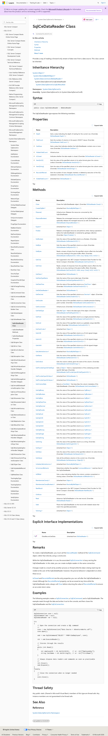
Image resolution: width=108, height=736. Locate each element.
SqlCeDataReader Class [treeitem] (18, 324)
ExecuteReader (72, 553)
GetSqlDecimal (40, 406)
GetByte (38, 245)
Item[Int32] (39, 160)
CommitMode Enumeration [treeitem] (15, 161)
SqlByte (86, 398)
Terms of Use (75, 735)
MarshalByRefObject (72, 208)
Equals (38, 227)
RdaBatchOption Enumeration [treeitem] (16, 229)
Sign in (103, 3)
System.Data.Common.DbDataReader (47, 79)
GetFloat (38, 317)
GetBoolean (39, 239)
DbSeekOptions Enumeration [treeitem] (16, 181)
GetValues (39, 458)
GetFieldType (40, 311)
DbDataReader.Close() (93, 204)
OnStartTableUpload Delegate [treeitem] (17, 212)
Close (37, 204)
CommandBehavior (84, 468)
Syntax (36, 45)
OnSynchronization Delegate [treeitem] (17, 219)
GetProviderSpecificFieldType (45, 368)
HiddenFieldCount (42, 152)
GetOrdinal (39, 362)
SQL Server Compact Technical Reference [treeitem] (15, 67)
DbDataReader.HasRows (68, 148)
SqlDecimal (87, 406)
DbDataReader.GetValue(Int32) (73, 454)
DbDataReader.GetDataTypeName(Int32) (69, 280)
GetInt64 (38, 345)
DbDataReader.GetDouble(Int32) (83, 303)
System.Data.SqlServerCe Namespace (50, 19)
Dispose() (39, 212)
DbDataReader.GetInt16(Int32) (73, 335)
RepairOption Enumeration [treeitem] (15, 242)
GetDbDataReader (41, 290)
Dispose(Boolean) (41, 218)
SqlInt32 (87, 422)
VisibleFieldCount (41, 179)
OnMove (38, 494)
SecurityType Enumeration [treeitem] (15, 275)
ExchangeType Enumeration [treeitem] (15, 193)
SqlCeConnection (76, 560)
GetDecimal (39, 294)
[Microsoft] (3, 2)
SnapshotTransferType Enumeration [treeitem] (18, 281)
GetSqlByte (39, 398)
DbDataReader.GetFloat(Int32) (82, 319)
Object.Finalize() (68, 235)
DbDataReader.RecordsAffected (74, 175)
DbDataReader (64, 179)
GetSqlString (40, 438)
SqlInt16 (86, 418)
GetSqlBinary (40, 390)
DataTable (66, 384)
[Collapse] (25, 18)
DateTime (87, 284)
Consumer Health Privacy (59, 735)
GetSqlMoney (40, 430)
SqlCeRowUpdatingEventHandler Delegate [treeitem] (18, 449)
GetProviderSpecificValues (44, 380)
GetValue (38, 452)
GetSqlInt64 (39, 426)
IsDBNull (38, 474)
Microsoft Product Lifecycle (59, 9)
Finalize (38, 231)
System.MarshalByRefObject (43, 76)
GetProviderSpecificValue (44, 376)
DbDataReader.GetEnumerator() (83, 307)
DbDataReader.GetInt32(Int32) (73, 341)
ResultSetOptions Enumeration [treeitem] (16, 254)
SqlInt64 (87, 426)
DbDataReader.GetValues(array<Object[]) (70, 460)
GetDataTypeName (42, 278)
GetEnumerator (41, 307)
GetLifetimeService (42, 351)
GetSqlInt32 (39, 422)
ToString (38, 511)
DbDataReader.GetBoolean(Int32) (67, 241)
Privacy (44, 735)
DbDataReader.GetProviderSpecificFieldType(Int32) (73, 372)
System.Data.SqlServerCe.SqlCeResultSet (50, 84)
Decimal (86, 294)
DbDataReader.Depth (57, 136)
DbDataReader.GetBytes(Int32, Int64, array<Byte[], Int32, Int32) (77, 256)
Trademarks (85, 735)
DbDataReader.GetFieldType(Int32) (67, 313)
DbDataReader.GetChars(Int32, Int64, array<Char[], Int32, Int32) (77, 270)
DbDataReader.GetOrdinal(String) (67, 364)
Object (68, 227)
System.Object (38, 73)
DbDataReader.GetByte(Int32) (66, 247)
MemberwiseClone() (42, 480)
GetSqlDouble (40, 410)
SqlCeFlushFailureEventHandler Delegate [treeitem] (18, 367)
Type (63, 311)
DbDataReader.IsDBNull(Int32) (83, 476)
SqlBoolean (87, 394)
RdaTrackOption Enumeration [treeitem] (16, 235)
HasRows (39, 146)
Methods (37, 50)
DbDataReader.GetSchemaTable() (85, 386)
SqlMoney (87, 430)
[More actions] (102, 19)
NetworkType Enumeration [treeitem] (15, 200)
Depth (38, 134)
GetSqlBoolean (40, 394)
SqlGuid (86, 414)
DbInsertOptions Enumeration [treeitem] (16, 168)
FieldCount (39, 140)
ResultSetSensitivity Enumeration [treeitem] (17, 261)
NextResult (39, 488)
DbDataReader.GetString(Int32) (66, 444)
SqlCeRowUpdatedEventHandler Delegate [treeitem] (18, 436)
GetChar (38, 260)
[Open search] (98, 3)
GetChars (39, 266)
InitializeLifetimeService (43, 464)
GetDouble (39, 300)
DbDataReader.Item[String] (65, 169)
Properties (37, 47)
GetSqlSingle (40, 434)
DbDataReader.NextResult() (83, 490)
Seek (37, 505)
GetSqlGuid (39, 414)
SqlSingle (87, 434)
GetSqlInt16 (39, 418)
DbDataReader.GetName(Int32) (66, 358)
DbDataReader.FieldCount (58, 142)
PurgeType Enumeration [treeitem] (18, 224)
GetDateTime (40, 284)
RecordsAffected (41, 173)
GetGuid (38, 323)
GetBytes (38, 251)
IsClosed (38, 156)
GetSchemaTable (41, 384)
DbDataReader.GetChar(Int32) (84, 262)
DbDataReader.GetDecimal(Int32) (67, 297)
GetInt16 (38, 333)
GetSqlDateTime (41, 402)
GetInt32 (38, 339)
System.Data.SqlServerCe (52, 89)
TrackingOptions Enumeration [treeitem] (16, 486)
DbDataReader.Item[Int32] (70, 162)
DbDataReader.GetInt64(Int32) (73, 347)
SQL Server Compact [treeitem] (11, 27)
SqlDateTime (88, 402)
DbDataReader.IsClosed (92, 156)
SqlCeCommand (94, 553)
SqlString (87, 438)
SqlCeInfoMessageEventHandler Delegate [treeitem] (18, 380)
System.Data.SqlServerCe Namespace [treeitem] (15, 147)
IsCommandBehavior (42, 468)
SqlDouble (87, 410)
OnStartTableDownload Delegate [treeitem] (18, 206)
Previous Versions (18, 735)
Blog (27, 735)
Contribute (36, 735)
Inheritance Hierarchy (41, 42)
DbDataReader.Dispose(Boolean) (67, 223)
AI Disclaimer (6, 735)
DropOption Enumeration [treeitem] (15, 187)
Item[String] (40, 166)
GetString (39, 442)
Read (37, 498)
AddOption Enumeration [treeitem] (15, 155)
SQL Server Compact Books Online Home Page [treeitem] (16, 42)
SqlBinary (87, 390)
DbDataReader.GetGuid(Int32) (78, 325)
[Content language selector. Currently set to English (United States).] (11, 729)
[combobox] (14, 22)
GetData (38, 274)
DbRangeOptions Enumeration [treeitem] (16, 174)
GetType (38, 448)
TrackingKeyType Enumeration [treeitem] (16, 479)
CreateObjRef (40, 208)
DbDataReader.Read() (63, 501)
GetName (39, 355)
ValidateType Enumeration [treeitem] (15, 492)
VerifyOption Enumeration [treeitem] (15, 498)
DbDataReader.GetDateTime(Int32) (75, 286)
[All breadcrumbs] (34, 19)
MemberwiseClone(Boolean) (44, 484)
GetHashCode (40, 329)
